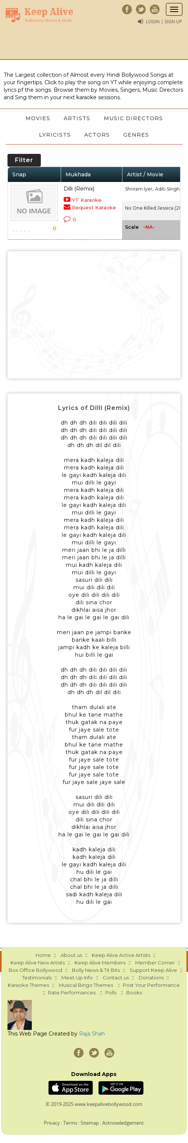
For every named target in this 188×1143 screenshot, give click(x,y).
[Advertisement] (94, 314)
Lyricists (55, 134)
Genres (136, 134)
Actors (97, 134)
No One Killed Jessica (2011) (156, 208)
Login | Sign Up (164, 21)
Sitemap (90, 1122)
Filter (24, 160)
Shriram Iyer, (139, 189)
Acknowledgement (123, 1122)
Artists (77, 118)
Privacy (52, 1122)
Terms (70, 1122)
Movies (37, 118)
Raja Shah (92, 1033)
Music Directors (133, 118)
